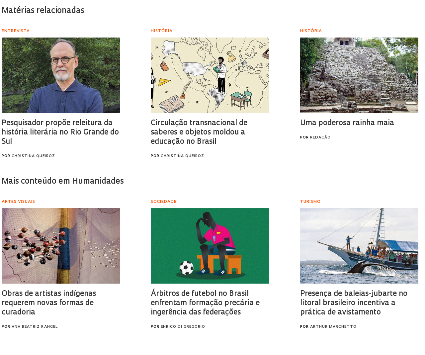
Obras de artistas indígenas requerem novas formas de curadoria (49, 303)
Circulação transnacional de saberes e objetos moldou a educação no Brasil (199, 133)
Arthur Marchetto (333, 327)
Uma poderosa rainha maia (347, 123)
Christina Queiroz (33, 156)
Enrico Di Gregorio (183, 327)
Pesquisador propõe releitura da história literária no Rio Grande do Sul (60, 133)
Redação (320, 137)
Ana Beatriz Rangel (35, 327)
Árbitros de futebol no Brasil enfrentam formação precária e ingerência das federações (205, 303)
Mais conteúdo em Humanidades (63, 182)
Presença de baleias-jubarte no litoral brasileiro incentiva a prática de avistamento (353, 303)
